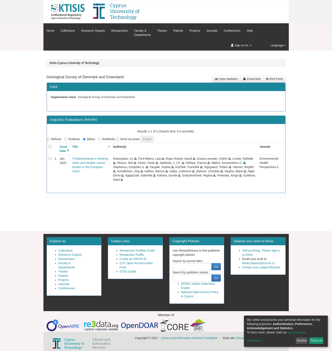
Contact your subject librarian (261, 267)
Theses (162, 30)
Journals (211, 30)
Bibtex (89, 139)
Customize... (255, 340)
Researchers (119, 30)
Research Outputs (93, 30)
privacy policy (296, 332)
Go (216, 266)
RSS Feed (274, 79)
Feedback (210, 338)
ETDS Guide (128, 271)
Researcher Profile (132, 254)
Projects (194, 30)
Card (53, 87)
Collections (68, 30)
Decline (302, 340)
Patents (178, 30)
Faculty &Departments (142, 33)
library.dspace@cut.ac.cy (258, 263)
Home (50, 30)
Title (75, 146)
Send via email (127, 139)
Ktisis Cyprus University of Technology (74, 63)
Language (277, 45)
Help (250, 30)
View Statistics (226, 79)
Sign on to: (241, 45)
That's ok (316, 340)
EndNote (72, 139)
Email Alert (252, 79)
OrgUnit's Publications (67, 119)
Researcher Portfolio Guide (137, 250)
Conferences (232, 30)
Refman (54, 139)
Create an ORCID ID (133, 259)
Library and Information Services (182, 338)
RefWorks (106, 139)
